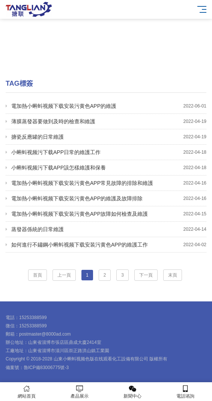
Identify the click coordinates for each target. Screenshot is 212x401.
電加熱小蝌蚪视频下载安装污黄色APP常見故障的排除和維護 (108, 183)
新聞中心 (132, 392)
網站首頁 (26, 392)
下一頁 (146, 275)
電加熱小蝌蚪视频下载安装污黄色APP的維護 (108, 105)
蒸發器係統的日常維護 (108, 229)
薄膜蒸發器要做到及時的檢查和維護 (108, 121)
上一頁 (64, 275)
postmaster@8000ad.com (45, 334)
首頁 (37, 275)
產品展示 (79, 392)
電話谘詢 (185, 392)
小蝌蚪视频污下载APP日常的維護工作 (108, 152)
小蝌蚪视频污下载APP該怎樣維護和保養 (108, 167)
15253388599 (33, 317)
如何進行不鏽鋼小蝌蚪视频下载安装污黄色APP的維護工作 (108, 244)
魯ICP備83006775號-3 (46, 367)
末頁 (172, 275)
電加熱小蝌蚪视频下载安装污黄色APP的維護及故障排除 (108, 198)
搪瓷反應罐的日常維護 (108, 136)
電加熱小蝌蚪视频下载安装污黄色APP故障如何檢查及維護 (108, 213)
